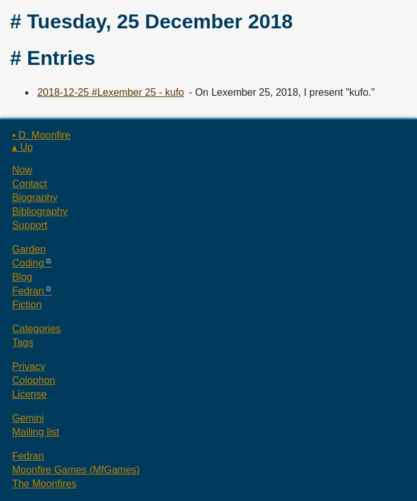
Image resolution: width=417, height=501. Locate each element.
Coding (28, 263)
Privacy (28, 366)
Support (29, 225)
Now (22, 169)
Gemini (28, 418)
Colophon (33, 380)
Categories (36, 328)
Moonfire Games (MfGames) (76, 469)
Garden (28, 249)
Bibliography (39, 211)
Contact (29, 183)
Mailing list (35, 432)
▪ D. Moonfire (41, 135)
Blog (22, 277)
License (29, 394)
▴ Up (22, 147)
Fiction (27, 304)
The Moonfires (44, 483)
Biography (34, 197)
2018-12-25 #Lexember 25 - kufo (110, 92)
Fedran (28, 290)
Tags (22, 342)
